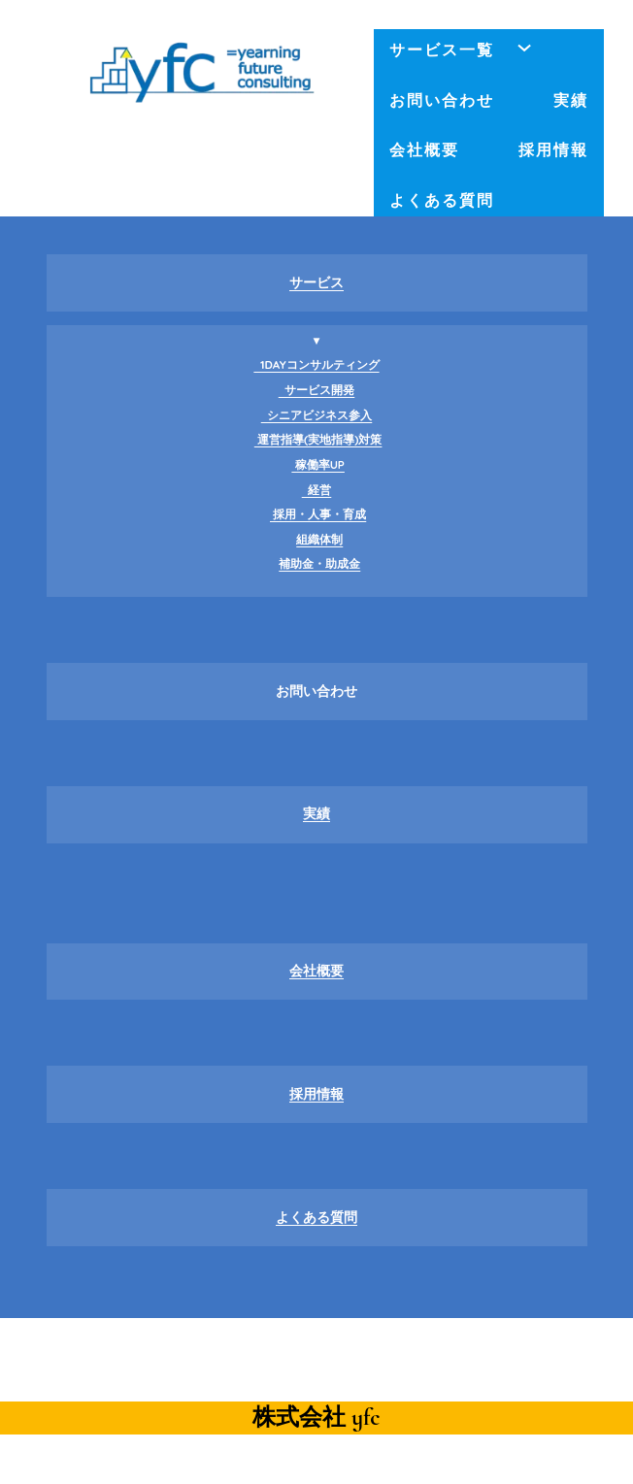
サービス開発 (317, 389)
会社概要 (316, 970)
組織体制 (319, 539)
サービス (316, 282)
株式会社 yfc (316, 1417)
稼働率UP (318, 464)
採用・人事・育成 (318, 514)
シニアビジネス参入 (317, 415)
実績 (316, 813)
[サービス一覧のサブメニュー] (524, 47)
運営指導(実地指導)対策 (318, 439)
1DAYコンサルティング (316, 364)
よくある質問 (316, 1217)
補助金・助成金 (319, 563)
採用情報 (316, 1094)
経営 (317, 489)
